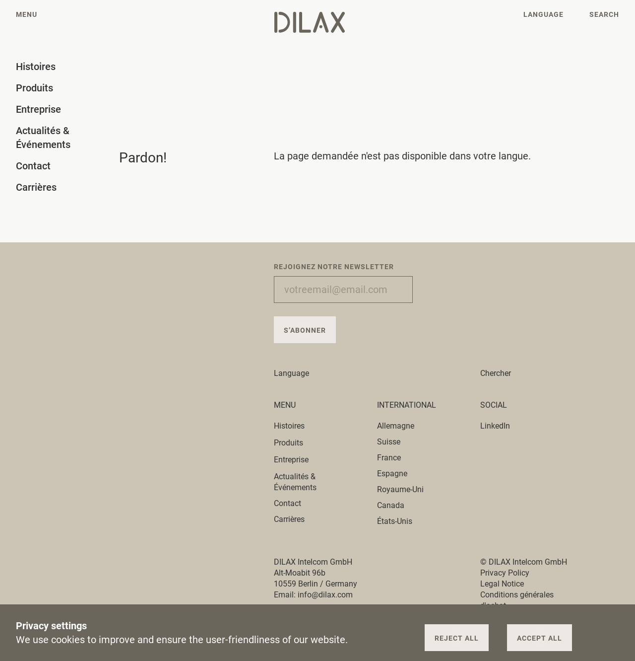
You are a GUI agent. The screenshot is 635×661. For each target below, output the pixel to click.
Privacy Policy (504, 573)
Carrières (289, 519)
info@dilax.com (325, 594)
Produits (294, 442)
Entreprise (297, 459)
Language (297, 373)
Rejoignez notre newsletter (334, 267)
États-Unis (394, 521)
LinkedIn (495, 426)
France (389, 457)
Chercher (495, 373)
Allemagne (395, 426)
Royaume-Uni (400, 489)
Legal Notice (502, 583)
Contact (287, 503)
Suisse (388, 441)
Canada (390, 505)
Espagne (392, 473)
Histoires (295, 426)
